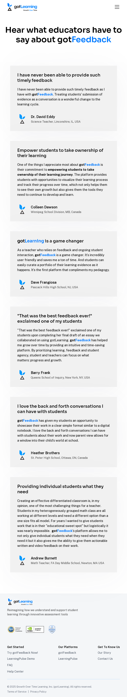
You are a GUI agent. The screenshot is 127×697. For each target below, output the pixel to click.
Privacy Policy (38, 691)
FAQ (9, 665)
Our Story (104, 652)
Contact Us (105, 658)
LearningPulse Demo (21, 658)
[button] (116, 7)
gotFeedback (67, 652)
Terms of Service (17, 691)
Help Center (15, 671)
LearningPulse (67, 658)
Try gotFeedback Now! (22, 652)
